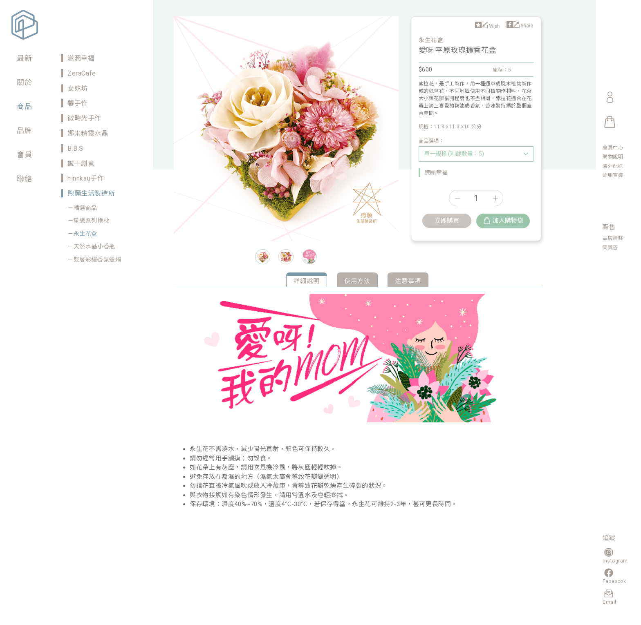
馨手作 (77, 103)
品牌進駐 (613, 238)
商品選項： (431, 141)
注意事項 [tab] (408, 281)
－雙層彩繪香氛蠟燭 (94, 259)
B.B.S (75, 148)
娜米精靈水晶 (87, 133)
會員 (24, 154)
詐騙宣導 (613, 175)
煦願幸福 (436, 172)
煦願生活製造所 (91, 193)
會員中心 (613, 147)
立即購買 (447, 220)
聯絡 (24, 178)
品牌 (24, 130)
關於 (24, 82)
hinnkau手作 (85, 178)
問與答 (610, 247)
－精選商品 (82, 208)
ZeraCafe (81, 73)
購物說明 (613, 156)
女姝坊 (77, 88)
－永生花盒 (82, 233)
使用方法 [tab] (357, 281)
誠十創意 (80, 163)
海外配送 (613, 166)
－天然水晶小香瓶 (91, 246)
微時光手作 (84, 118)
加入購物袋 (503, 220)
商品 (24, 106)
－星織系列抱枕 (88, 220)
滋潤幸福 (80, 58)
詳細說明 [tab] (307, 281)
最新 (24, 58)
